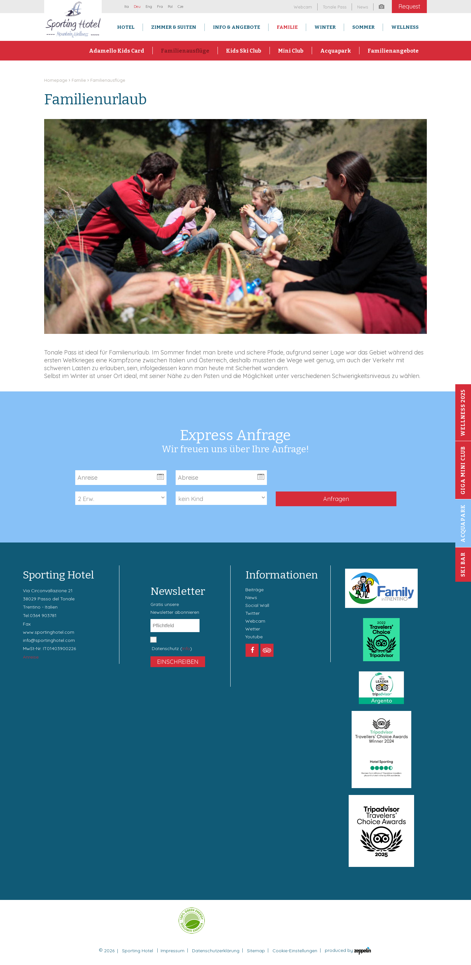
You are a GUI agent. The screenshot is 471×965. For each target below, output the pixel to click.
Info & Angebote (236, 27)
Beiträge (254, 590)
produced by (348, 951)
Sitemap (256, 951)
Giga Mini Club (463, 470)
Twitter (252, 613)
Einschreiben (178, 661)
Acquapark (335, 51)
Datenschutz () (172, 648)
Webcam (255, 621)
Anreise (31, 657)
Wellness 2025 (463, 412)
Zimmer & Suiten (173, 27)
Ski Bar (463, 564)
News (251, 597)
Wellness (405, 27)
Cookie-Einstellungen (294, 951)
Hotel (125, 27)
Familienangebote (393, 51)
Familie (287, 27)
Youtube (254, 637)
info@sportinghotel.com (49, 640)
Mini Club (291, 51)
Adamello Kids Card (116, 51)
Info (186, 648)
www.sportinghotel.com (48, 632)
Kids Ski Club (243, 51)
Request (409, 6)
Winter (325, 27)
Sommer (363, 27)
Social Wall (257, 605)
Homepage (55, 80)
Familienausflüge (185, 51)
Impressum (172, 951)
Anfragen (336, 499)
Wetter (252, 629)
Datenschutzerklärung (215, 951)
